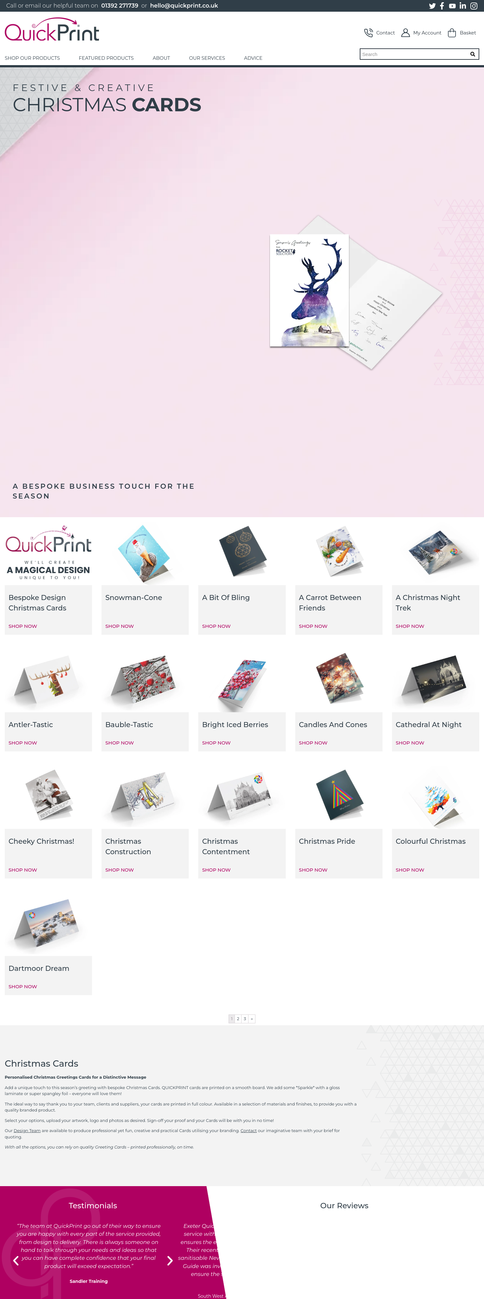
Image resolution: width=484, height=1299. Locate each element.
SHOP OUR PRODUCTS (32, 58)
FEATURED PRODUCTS (106, 58)
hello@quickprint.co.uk (184, 5)
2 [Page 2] (238, 1018)
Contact (379, 32)
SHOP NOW (23, 626)
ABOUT (161, 58)
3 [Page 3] (245, 1018)
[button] (15, 1260)
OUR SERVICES (207, 58)
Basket (462, 32)
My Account (421, 32)
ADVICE (253, 58)
